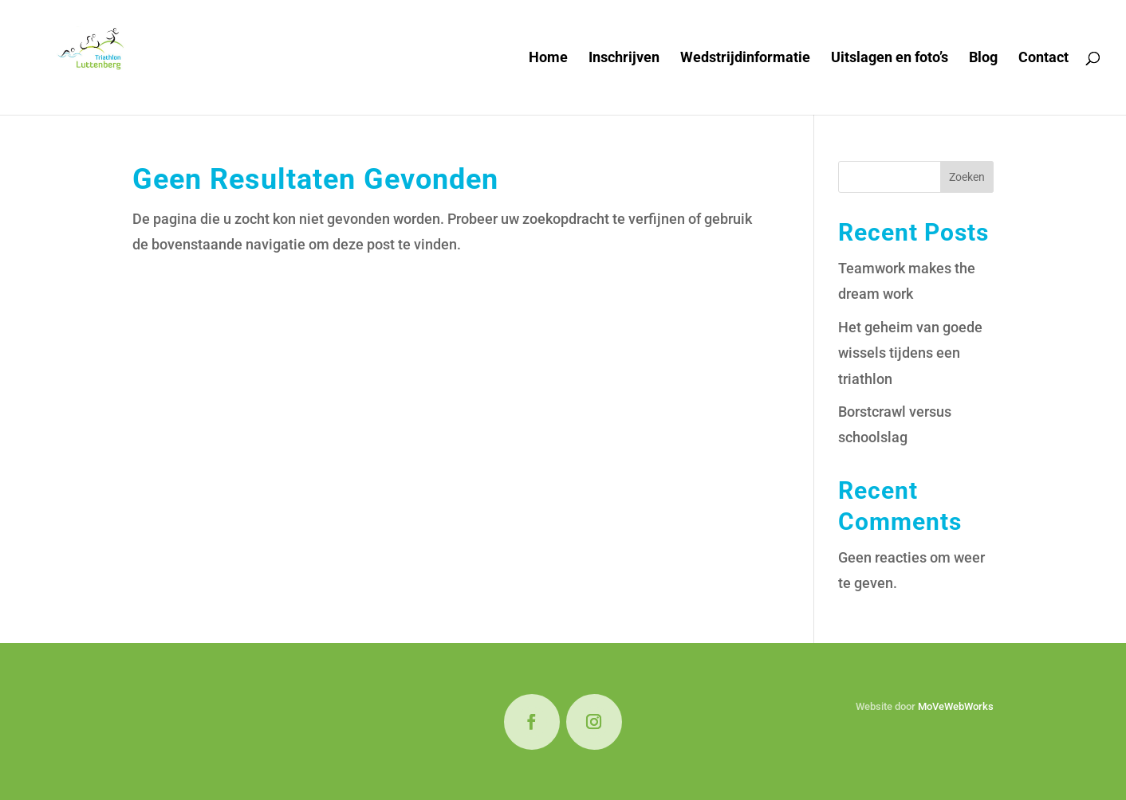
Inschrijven (624, 58)
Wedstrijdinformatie (745, 58)
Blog (983, 58)
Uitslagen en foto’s (889, 58)
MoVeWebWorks (956, 706)
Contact (1043, 58)
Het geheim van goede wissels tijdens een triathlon (910, 353)
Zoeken (967, 177)
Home (548, 58)
